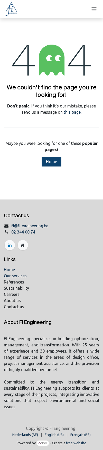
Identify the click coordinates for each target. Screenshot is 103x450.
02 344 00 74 (23, 232)
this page (72, 112)
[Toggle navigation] (94, 9)
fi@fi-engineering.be (29, 225)
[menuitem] (25, 434)
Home (51, 161)
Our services (15, 275)
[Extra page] (23, 245)
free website (76, 443)
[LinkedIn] (10, 245)
